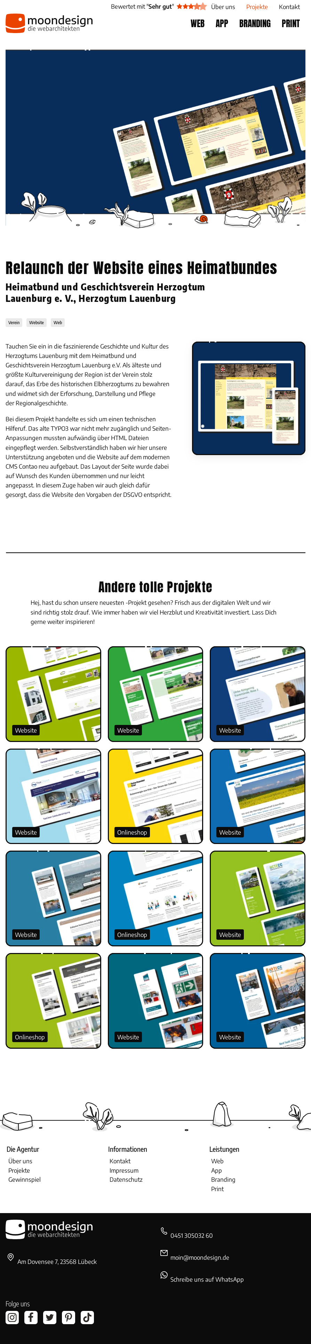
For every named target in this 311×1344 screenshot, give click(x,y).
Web (217, 1161)
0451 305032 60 (191, 1235)
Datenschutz (126, 1179)
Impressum (124, 1170)
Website (26, 730)
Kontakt (120, 1161)
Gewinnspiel (24, 1179)
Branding (223, 1179)
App (216, 1170)
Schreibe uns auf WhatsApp (207, 1279)
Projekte (19, 1170)
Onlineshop (132, 832)
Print (217, 1189)
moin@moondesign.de (199, 1257)
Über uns (20, 1161)
